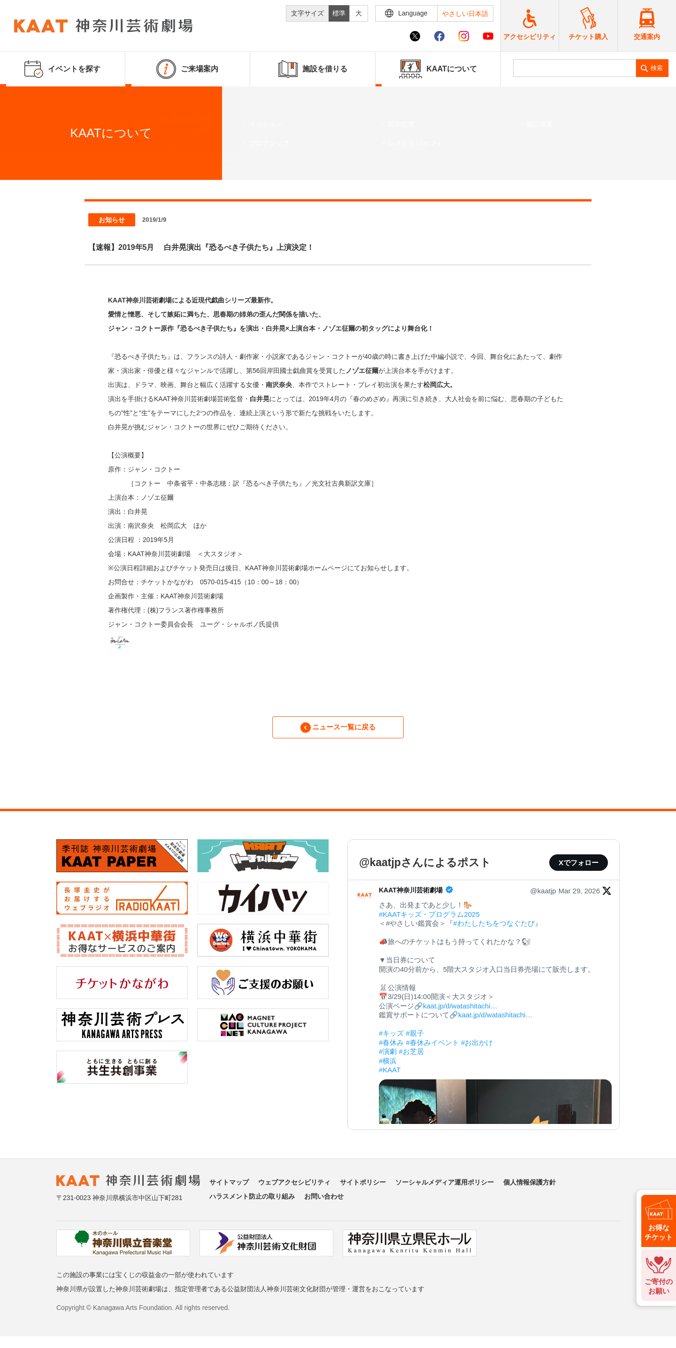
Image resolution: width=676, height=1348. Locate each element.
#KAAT (389, 1075)
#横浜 (388, 1066)
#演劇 (388, 1057)
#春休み (391, 1048)
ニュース (50, 164)
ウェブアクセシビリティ (294, 1188)
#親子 (415, 1039)
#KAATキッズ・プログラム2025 (429, 920)
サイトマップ (229, 1188)
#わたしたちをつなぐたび (493, 929)
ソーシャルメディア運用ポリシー (444, 1188)
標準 (339, 13)
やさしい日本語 (465, 13)
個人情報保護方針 (529, 1188)
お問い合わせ (324, 1202)
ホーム (22, 164)
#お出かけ (477, 1048)
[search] (575, 68)
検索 (657, 67)
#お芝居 (411, 1057)
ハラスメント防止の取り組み (252, 1202)
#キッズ (391, 1039)
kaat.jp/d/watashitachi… (460, 1011)
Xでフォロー (579, 868)
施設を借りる (312, 69)
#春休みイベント (432, 1048)
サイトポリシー (363, 1188)
